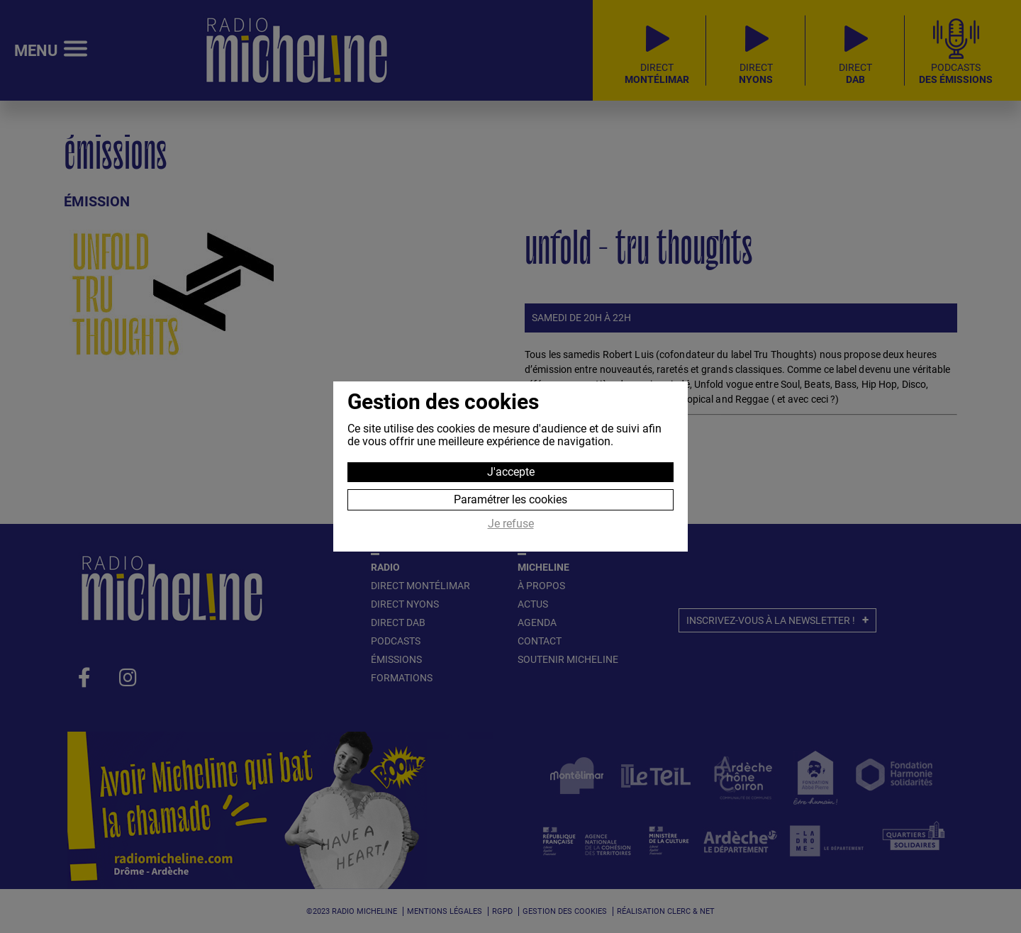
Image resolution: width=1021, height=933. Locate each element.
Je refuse (511, 524)
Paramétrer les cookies (510, 499)
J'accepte (511, 472)
